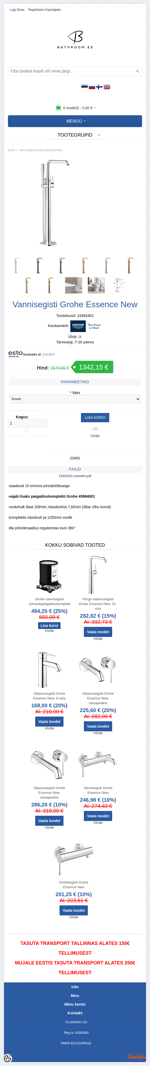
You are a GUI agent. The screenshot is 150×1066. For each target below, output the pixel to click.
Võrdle (95, 436)
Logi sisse (17, 10)
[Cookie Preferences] (7, 1058)
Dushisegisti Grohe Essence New (73, 884)
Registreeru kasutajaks (44, 10)
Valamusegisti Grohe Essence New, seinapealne (98, 698)
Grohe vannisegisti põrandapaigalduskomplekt (49, 601)
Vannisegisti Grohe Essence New (40, 150)
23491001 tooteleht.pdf (75, 476)
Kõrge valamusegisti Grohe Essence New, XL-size (98, 604)
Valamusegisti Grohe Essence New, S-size (49, 696)
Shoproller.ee (137, 1056)
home (11, 150)
